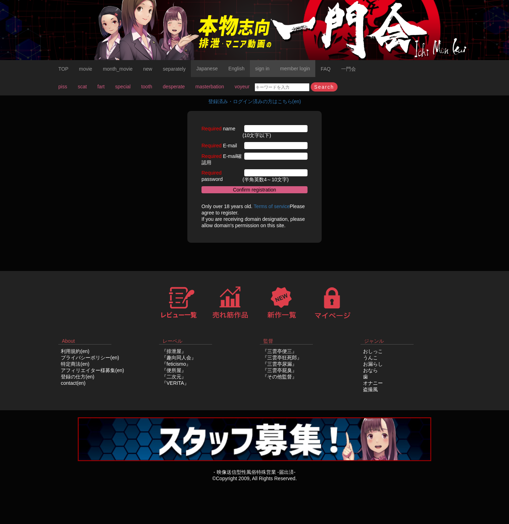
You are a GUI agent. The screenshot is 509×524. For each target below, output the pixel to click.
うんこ (370, 357)
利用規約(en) (75, 351)
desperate (174, 86)
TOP (63, 69)
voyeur (242, 86)
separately (174, 69)
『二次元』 (174, 376)
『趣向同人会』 (179, 357)
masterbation (209, 86)
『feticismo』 (176, 364)
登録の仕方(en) (77, 376)
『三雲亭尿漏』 (279, 364)
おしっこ (373, 351)
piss (62, 86)
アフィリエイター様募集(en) (92, 370)
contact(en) (73, 383)
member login (295, 68)
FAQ (325, 69)
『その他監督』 (279, 376)
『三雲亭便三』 (279, 351)
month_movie (118, 69)
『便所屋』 (174, 370)
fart (101, 86)
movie (85, 69)
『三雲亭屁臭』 (279, 370)
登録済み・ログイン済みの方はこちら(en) (254, 101)
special (123, 86)
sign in (262, 68)
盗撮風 (370, 389)
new (147, 69)
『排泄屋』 (174, 351)
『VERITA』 (175, 383)
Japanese (207, 68)
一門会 (348, 69)
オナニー (373, 383)
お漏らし (373, 364)
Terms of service (272, 206)
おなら (370, 370)
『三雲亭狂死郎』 (282, 357)
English (236, 68)
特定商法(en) (75, 364)
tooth (146, 86)
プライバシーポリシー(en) (90, 357)
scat (82, 86)
